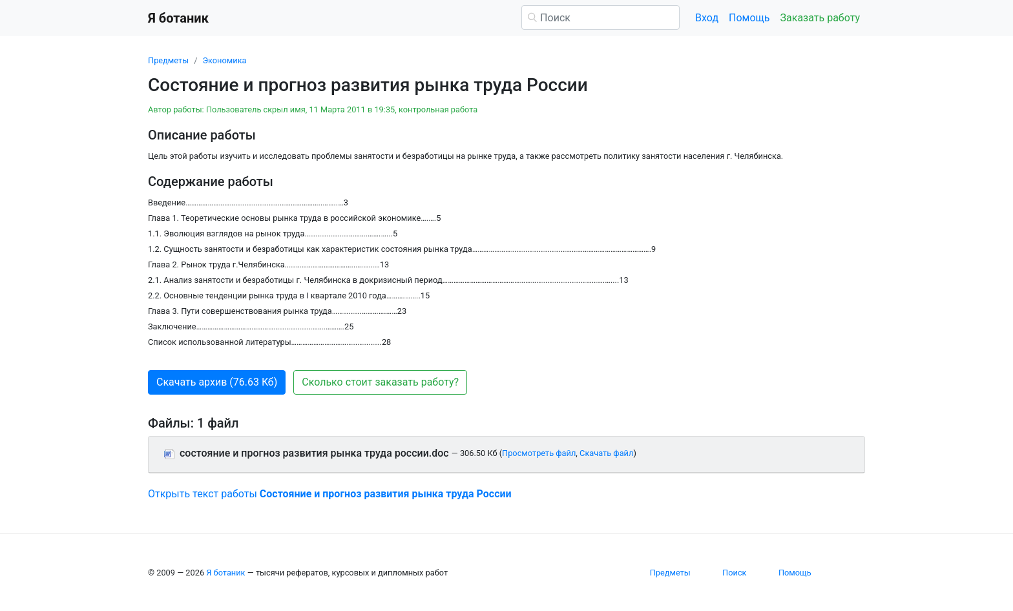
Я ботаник (225, 572)
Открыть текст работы (330, 494)
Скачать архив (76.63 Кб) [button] (216, 382)
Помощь (749, 18)
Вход (706, 18)
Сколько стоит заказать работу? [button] (380, 382)
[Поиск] (600, 17)
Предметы (168, 60)
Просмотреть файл (539, 453)
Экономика (224, 60)
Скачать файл (606, 453)
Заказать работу (820, 18)
